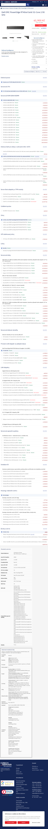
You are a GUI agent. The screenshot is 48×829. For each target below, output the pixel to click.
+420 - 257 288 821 (36, 791)
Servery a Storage (14, 8)
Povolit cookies (10, 822)
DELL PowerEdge (22, 8)
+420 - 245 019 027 (36, 784)
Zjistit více (7, 819)
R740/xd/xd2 (31, 8)
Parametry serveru (5, 56)
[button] (13, 40)
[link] (7, 793)
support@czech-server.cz (38, 793)
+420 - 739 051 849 (36, 785)
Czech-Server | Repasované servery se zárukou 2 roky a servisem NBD (11, 1)
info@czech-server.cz (37, 787)
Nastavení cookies (36, 822)
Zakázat (23, 822)
